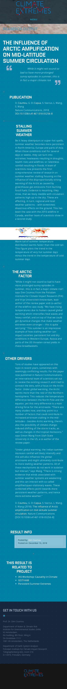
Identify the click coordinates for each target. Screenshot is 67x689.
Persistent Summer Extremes (34, 583)
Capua (37, 103)
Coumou (22, 103)
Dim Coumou (34, 540)
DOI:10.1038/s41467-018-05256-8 (34, 113)
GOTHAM (23, 580)
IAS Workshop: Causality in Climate (37, 576)
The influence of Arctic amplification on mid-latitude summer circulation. (36, 510)
